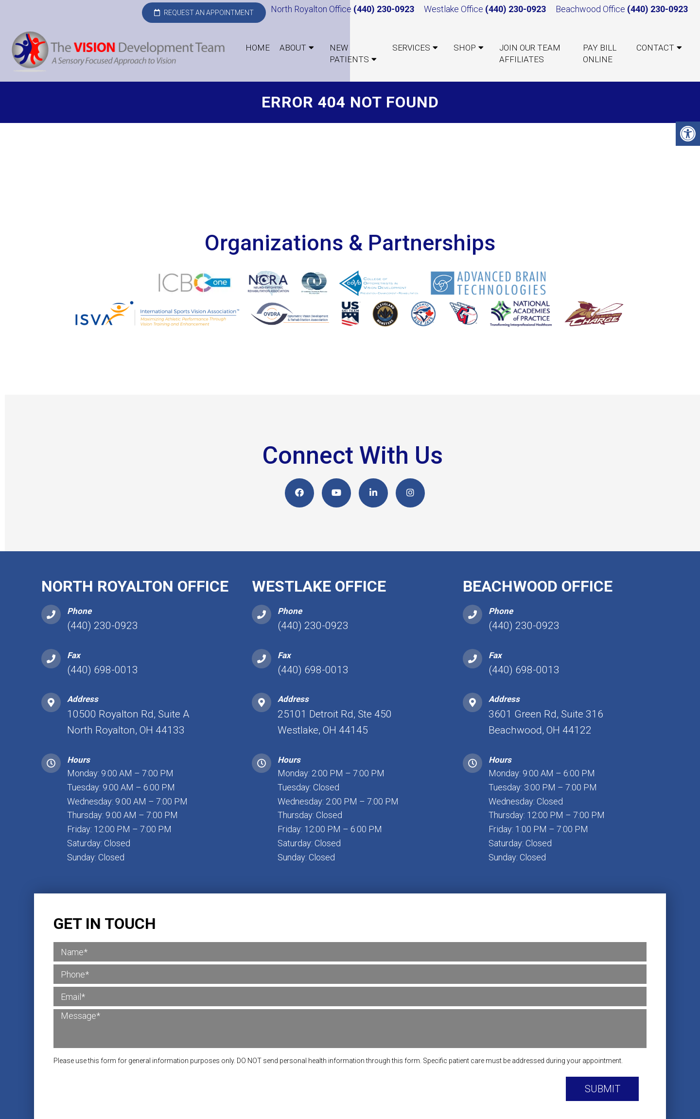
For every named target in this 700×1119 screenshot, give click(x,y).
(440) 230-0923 (383, 9)
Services (411, 47)
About (293, 47)
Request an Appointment (204, 13)
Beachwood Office (591, 9)
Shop (465, 47)
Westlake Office (454, 9)
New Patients (349, 53)
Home (257, 47)
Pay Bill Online (599, 53)
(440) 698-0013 (102, 670)
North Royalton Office (312, 9)
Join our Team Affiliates (529, 53)
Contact (655, 47)
